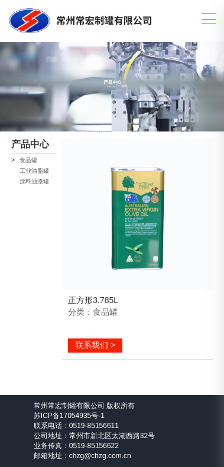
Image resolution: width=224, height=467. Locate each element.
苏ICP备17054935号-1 (69, 416)
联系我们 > (95, 345)
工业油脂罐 (34, 170)
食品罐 (28, 160)
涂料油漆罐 (34, 181)
